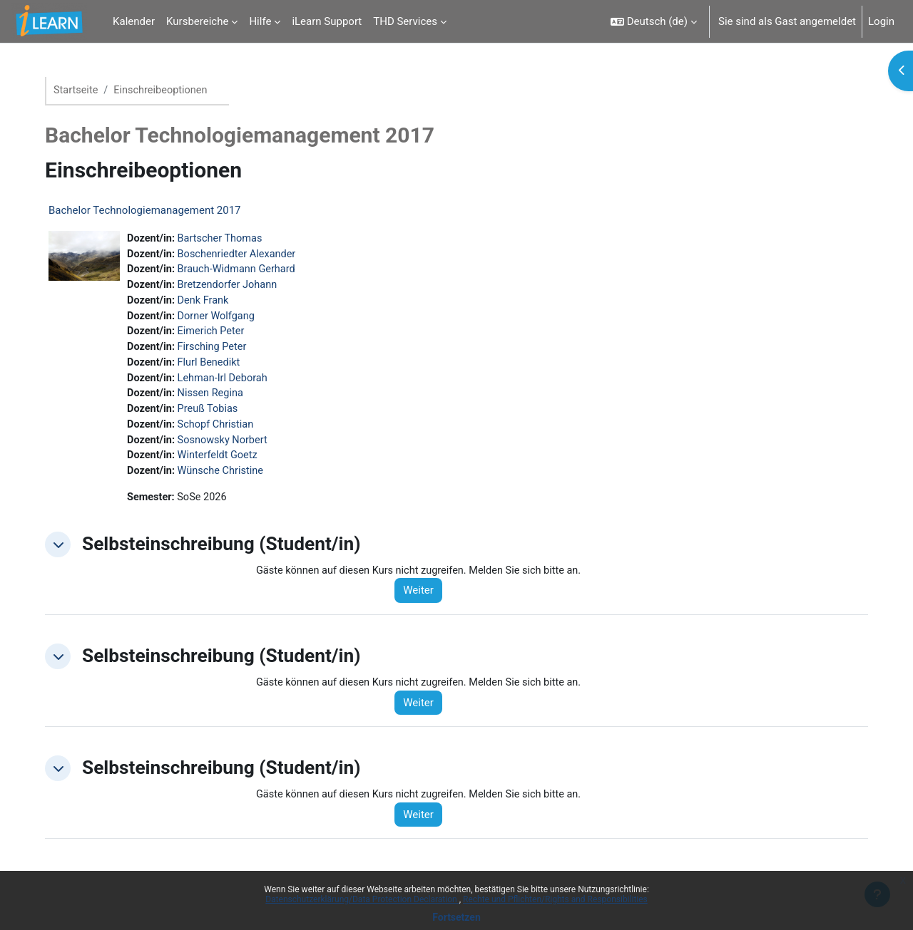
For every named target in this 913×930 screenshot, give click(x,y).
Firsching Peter (220, 351)
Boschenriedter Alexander (246, 255)
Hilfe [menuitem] (260, 21)
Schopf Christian (224, 431)
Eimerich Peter (219, 335)
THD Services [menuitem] (405, 21)
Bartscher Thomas (228, 239)
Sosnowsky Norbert (231, 447)
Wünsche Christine (229, 479)
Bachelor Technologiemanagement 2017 (150, 211)
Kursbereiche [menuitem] (197, 21)
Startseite (82, 90)
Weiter (427, 600)
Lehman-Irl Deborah (231, 383)
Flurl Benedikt (217, 367)
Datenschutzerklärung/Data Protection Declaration (362, 899)
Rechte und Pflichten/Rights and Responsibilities (555, 899)
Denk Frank (211, 303)
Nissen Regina (219, 399)
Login (881, 21)
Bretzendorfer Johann (236, 287)
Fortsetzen (456, 917)
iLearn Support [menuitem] (327, 21)
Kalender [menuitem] (134, 21)
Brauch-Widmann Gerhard (246, 271)
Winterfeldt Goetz (226, 464)
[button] (653, 21)
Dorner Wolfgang (225, 319)
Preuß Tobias (216, 415)
